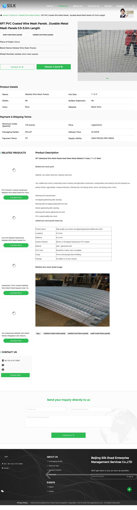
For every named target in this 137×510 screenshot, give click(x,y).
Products (63, 6)
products (13, 15)
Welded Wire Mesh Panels (29, 15)
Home (50, 6)
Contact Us (93, 6)
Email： (6, 468)
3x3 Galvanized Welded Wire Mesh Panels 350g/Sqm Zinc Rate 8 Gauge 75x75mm (15, 335)
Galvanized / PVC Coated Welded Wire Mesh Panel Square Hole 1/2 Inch (15, 288)
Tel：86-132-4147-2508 (12, 464)
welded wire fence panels (78, 333)
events (108, 6)
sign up (129, 476)
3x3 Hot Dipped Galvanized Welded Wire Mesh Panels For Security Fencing (13, 240)
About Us (77, 6)
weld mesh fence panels (100, 333)
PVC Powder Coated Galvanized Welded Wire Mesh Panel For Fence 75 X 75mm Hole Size (16, 192)
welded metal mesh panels (54, 333)
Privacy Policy (22, 503)
